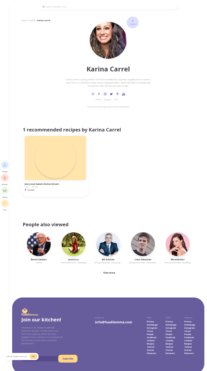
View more (109, 251)
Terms (150, 310)
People (32, 20)
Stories (150, 329)
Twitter (151, 325)
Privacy (150, 300)
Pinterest (151, 332)
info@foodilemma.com (113, 301)
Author (99, 100)
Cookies (151, 319)
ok (40, 361)
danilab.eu (65, 363)
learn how (29, 361)
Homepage (152, 303)
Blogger (108, 100)
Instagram (152, 306)
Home (24, 20)
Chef (116, 100)
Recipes (150, 322)
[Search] (108, 6)
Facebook (151, 316)
